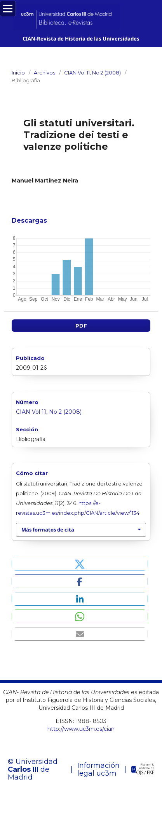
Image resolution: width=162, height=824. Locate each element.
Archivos (44, 72)
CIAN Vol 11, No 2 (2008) (92, 72)
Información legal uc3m (98, 769)
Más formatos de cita (47, 529)
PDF (81, 326)
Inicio (18, 72)
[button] (80, 564)
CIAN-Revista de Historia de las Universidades (81, 38)
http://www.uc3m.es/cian (81, 728)
